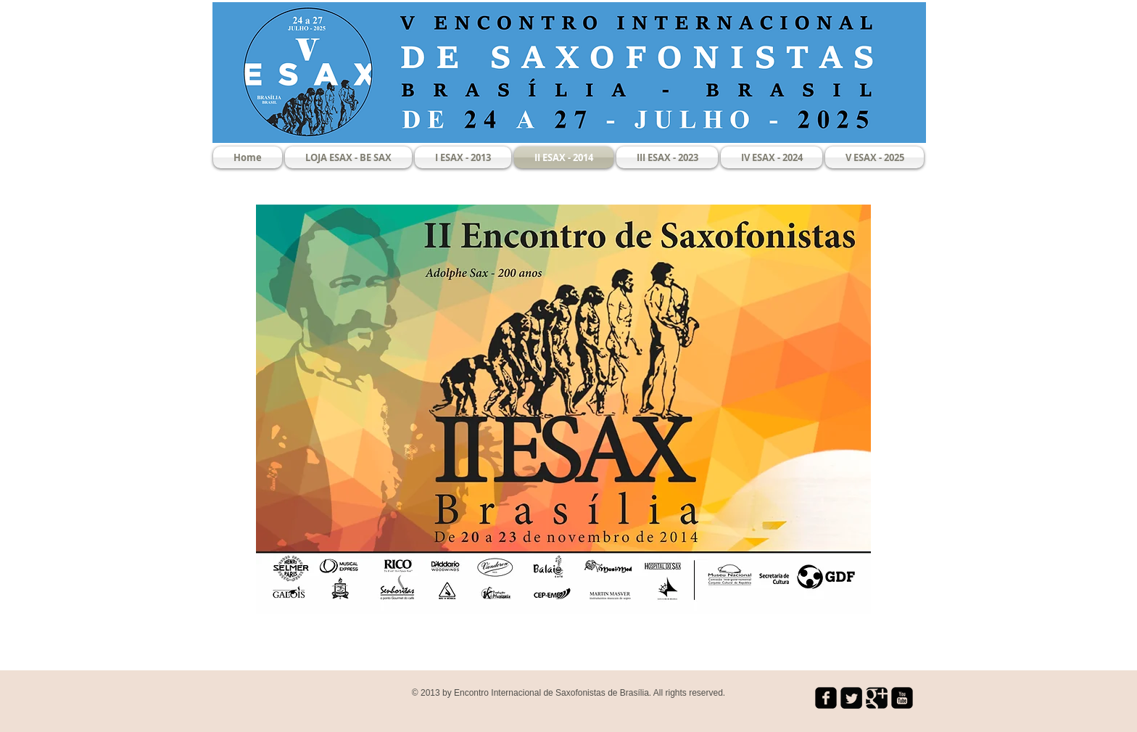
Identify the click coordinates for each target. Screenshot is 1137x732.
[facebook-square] (826, 698)
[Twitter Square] (851, 698)
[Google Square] (877, 698)
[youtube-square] (902, 698)
